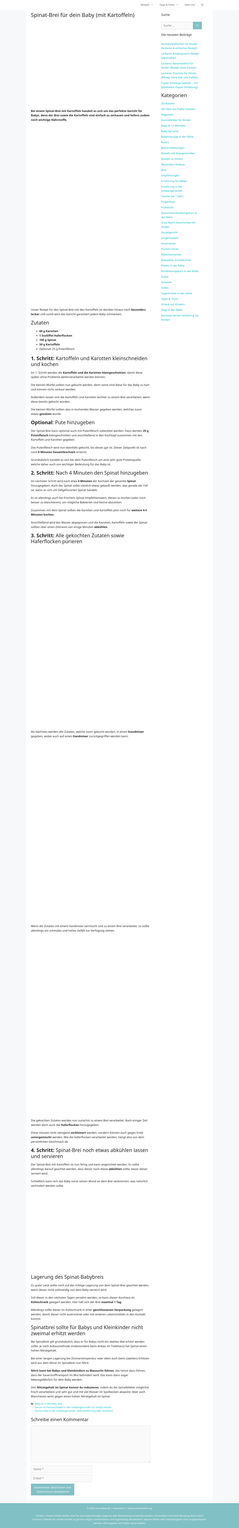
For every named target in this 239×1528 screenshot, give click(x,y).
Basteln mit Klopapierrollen (178, 153)
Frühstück (167, 207)
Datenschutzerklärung (140, 1508)
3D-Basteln (168, 103)
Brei (60, 1403)
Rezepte (148, 4)
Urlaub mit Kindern (173, 304)
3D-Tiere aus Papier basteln (178, 109)
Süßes (165, 287)
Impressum (119, 1508)
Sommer (166, 282)
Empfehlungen (170, 175)
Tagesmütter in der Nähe (176, 293)
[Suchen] (197, 25)
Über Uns (190, 4)
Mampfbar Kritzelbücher (176, 260)
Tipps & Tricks (170, 4)
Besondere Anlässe (173, 164)
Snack (164, 276)
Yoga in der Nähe (171, 310)
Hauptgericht (169, 232)
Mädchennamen (171, 254)
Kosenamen (168, 243)
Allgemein (167, 114)
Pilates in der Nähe (172, 265)
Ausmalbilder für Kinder (176, 120)
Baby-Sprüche (169, 131)
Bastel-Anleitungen (173, 148)
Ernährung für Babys (174, 181)
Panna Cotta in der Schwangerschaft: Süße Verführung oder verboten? (74, 1410)
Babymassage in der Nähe (177, 136)
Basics (165, 142)
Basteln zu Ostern (172, 159)
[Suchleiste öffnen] (202, 4)
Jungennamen (170, 238)
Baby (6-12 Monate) (45, 1403)
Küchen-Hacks (170, 249)
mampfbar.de (103, 1508)
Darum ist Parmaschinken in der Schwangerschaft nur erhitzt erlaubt (73, 1407)
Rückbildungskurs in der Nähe (179, 271)
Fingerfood (168, 202)
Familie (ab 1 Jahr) (172, 196)
